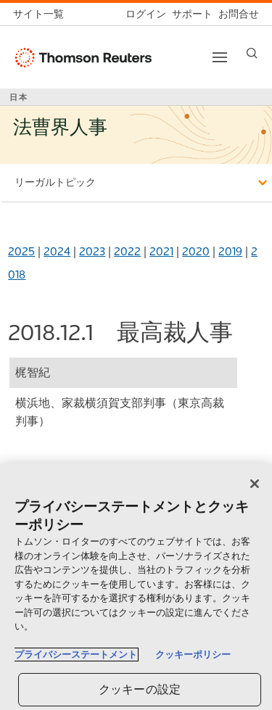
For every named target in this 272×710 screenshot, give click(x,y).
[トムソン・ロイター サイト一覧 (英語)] (41, 14)
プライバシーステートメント (76, 654)
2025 (21, 251)
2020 (196, 251)
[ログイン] (143, 14)
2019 (230, 251)
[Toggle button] (220, 57)
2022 (127, 251)
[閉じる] (255, 484)
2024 (57, 251)
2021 (161, 251)
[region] (136, 586)
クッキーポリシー (193, 654)
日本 (18, 97)
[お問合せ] (236, 14)
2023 (92, 251)
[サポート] (189, 14)
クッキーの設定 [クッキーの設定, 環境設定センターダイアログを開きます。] (140, 689)
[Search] (252, 53)
